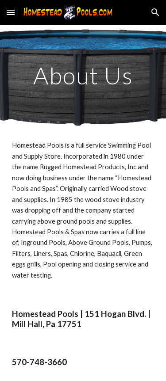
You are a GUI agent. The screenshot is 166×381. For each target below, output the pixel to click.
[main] (83, 75)
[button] (10, 12)
